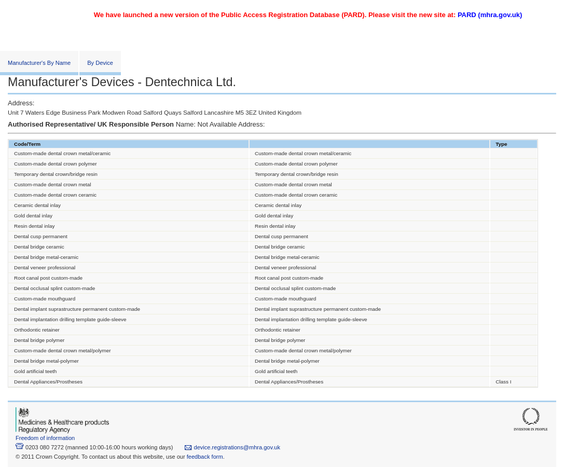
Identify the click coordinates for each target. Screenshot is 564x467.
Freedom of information (45, 438)
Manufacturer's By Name (39, 63)
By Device (100, 63)
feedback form (205, 457)
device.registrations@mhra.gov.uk (232, 447)
